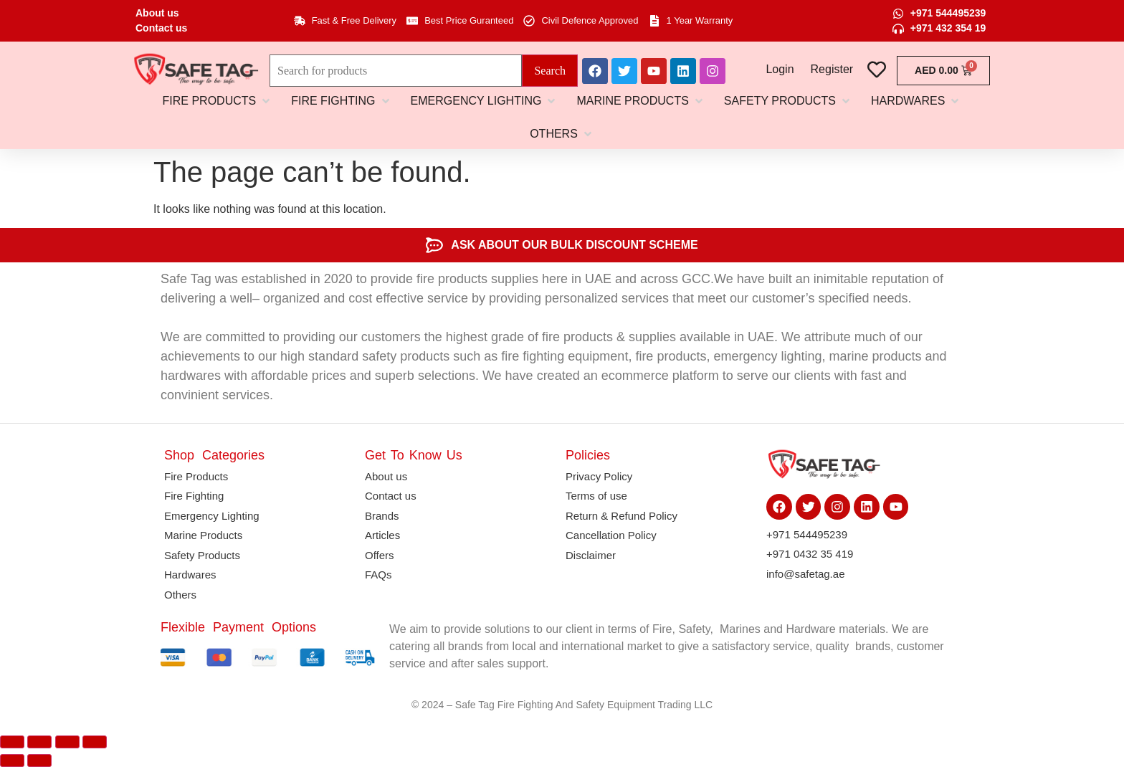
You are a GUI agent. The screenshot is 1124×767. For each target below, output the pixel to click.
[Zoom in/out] (12, 741)
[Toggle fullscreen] (39, 741)
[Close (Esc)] (94, 741)
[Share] (67, 741)
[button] (218, 101)
